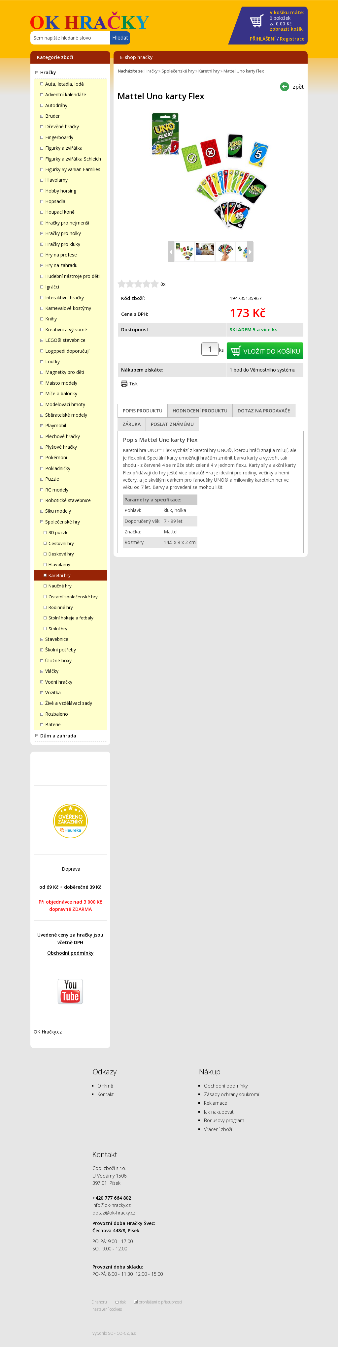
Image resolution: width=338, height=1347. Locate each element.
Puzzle (52, 479)
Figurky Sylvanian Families (72, 169)
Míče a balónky (61, 393)
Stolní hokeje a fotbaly (71, 618)
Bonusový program (224, 1120)
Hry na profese (61, 255)
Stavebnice (56, 639)
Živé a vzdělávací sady (68, 703)
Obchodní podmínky (70, 953)
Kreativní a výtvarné (66, 329)
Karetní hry (60, 575)
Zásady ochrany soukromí (231, 1094)
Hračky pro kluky (62, 244)
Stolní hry (58, 629)
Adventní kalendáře (65, 94)
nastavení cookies (107, 1309)
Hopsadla (55, 201)
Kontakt (105, 1094)
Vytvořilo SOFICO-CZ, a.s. (114, 1333)
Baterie (53, 724)
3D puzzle (59, 532)
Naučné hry (60, 586)
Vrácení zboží (218, 1129)
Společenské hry (62, 522)
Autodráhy (56, 105)
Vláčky (51, 671)
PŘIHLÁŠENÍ (263, 39)
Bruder (52, 116)
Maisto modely (61, 383)
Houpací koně (60, 212)
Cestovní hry (61, 543)
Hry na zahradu (61, 265)
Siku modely (58, 511)
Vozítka (53, 692)
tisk (123, 1301)
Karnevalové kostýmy (68, 308)
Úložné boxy (58, 660)
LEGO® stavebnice (65, 340)
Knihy (51, 318)
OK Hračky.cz (48, 1032)
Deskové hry (61, 554)
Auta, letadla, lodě (64, 84)
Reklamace (215, 1103)
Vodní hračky (58, 682)
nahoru (100, 1301)
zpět (298, 86)
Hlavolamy (56, 180)
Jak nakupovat (219, 1112)
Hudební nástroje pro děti (72, 276)
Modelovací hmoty (65, 404)
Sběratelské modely (66, 415)
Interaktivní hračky (64, 297)
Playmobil (55, 425)
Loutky (52, 361)
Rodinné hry (61, 607)
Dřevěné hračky (62, 126)
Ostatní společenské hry (73, 597)
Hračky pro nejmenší (67, 223)
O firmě (105, 1086)
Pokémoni (56, 457)
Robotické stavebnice (68, 500)
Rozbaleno (56, 714)
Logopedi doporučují (67, 351)
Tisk (133, 383)
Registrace (292, 39)
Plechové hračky (62, 436)
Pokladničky (57, 468)
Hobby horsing (60, 191)
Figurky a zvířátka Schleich (73, 159)
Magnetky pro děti (64, 372)
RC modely (56, 490)
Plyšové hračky (61, 447)
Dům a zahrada (58, 736)
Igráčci (52, 287)
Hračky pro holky (63, 233)
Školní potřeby (60, 649)
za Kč (287, 21)
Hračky (48, 72)
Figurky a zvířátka (64, 148)
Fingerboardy (59, 137)
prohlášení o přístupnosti (160, 1301)
